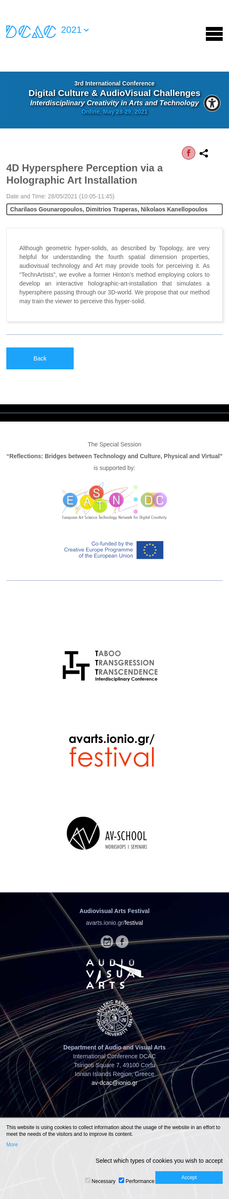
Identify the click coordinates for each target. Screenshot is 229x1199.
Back (39, 358)
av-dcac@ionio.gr (114, 1082)
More (12, 1145)
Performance (139, 1181)
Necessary (104, 1181)
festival (134, 922)
